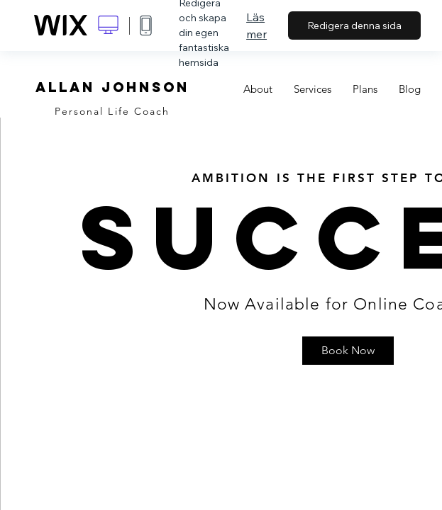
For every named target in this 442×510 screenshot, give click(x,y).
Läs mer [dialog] (256, 25)
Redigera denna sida (354, 25)
